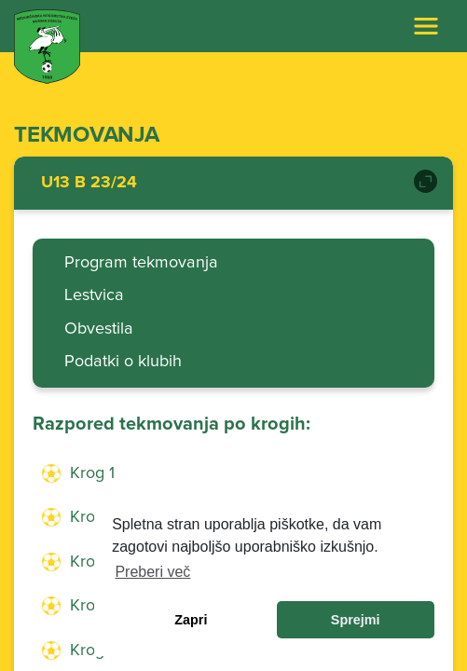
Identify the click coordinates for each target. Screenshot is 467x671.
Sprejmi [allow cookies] (355, 619)
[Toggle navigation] (426, 26)
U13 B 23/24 (89, 182)
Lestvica (94, 295)
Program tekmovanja (141, 262)
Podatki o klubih (123, 361)
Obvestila (98, 329)
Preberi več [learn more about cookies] (152, 572)
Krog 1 (92, 473)
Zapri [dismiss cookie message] (190, 619)
